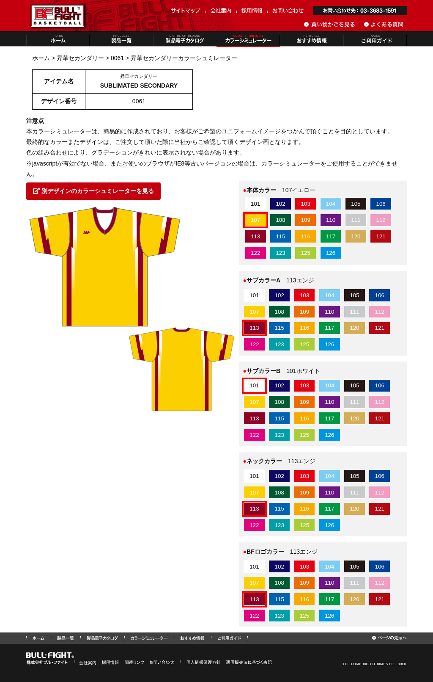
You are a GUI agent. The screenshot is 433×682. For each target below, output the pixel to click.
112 (381, 220)
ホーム (41, 58)
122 (255, 253)
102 (280, 204)
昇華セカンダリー (80, 58)
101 (255, 204)
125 (305, 253)
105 (355, 204)
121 (381, 236)
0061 (117, 58)
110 (330, 220)
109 (305, 220)
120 (355, 236)
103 (305, 204)
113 (255, 236)
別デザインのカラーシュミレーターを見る (93, 191)
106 (381, 204)
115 (280, 236)
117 (330, 236)
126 (330, 253)
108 (280, 220)
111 (355, 220)
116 (305, 236)
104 (330, 204)
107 (255, 220)
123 (280, 253)
